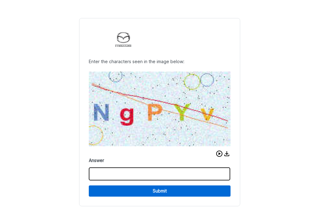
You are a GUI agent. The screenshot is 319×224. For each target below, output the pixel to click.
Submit (160, 191)
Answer (96, 160)
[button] (219, 153)
